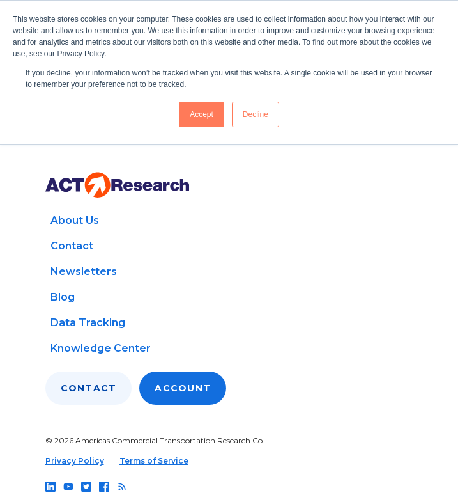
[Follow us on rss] (122, 487)
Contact (71, 246)
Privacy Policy (74, 461)
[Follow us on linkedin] (50, 487)
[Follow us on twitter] (86, 487)
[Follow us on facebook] (104, 487)
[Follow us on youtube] (68, 487)
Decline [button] (255, 114)
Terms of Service (153, 461)
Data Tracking (87, 323)
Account (183, 388)
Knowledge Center (100, 348)
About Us (74, 220)
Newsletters (83, 271)
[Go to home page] (117, 185)
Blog (62, 297)
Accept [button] (201, 114)
